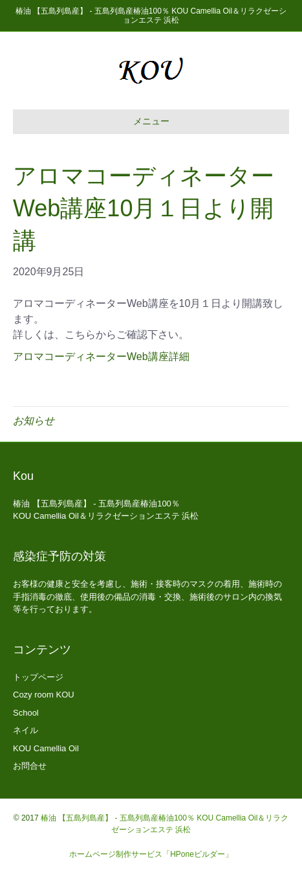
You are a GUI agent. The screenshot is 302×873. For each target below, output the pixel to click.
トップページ (38, 677)
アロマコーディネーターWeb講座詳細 (101, 356)
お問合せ (30, 766)
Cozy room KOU (43, 694)
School (26, 713)
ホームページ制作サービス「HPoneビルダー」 (151, 854)
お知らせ (33, 420)
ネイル (25, 730)
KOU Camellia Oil (46, 748)
